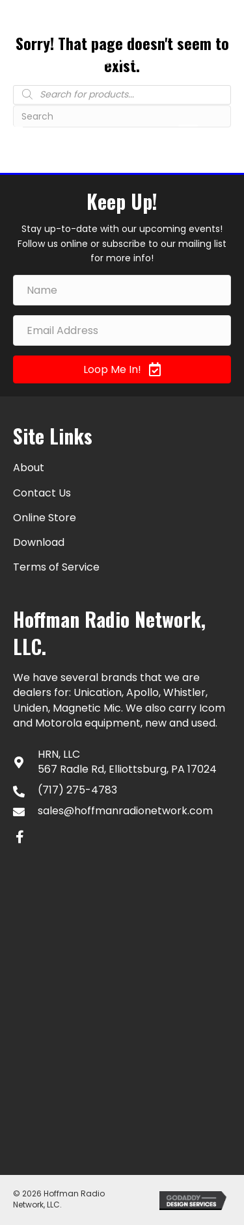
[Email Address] (122, 330)
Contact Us (42, 492)
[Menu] (188, 131)
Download (38, 542)
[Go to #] (221, 61)
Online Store (44, 517)
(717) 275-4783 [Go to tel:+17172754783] (77, 789)
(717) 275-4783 (116, 60)
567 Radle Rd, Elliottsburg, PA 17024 (127, 769)
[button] (122, 369)
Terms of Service (56, 567)
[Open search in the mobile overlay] (122, 94)
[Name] (122, 290)
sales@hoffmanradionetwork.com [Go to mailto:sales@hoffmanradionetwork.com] (125, 810)
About (28, 467)
